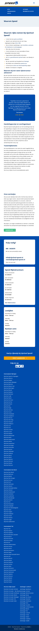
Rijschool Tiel (7, 528)
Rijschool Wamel (8, 578)
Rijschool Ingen (7, 552)
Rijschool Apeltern (8, 532)
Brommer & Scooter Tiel (10, 599)
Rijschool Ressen (8, 449)
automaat (30, 45)
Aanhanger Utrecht (25, 612)
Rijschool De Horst (8, 400)
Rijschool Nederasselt (9, 439)
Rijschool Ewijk (7, 408)
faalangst (26, 61)
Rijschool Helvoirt (8, 490)
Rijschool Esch (7, 482)
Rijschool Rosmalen (9, 504)
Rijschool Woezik (8, 463)
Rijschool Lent (7, 425)
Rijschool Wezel (8, 457)
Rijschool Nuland (8, 500)
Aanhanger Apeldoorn (25, 589)
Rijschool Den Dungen (9, 478)
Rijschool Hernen (8, 417)
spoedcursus (23, 63)
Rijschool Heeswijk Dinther (10, 488)
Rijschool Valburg (8, 453)
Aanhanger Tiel (24, 611)
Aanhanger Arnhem (25, 591)
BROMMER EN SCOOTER (28, 11)
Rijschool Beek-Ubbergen (10, 382)
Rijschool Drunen (8, 480)
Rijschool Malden (8, 433)
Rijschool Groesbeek (9, 414)
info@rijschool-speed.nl (14, 257)
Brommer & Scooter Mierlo (10, 595)
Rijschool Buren (8, 536)
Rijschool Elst (7, 406)
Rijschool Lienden (8, 429)
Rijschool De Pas (8, 402)
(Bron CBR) (18, 43)
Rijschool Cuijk (7, 396)
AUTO (8, 9)
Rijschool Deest (7, 398)
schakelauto (9, 47)
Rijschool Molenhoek (9, 435)
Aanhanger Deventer (25, 599)
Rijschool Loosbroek (9, 496)
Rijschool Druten (8, 404)
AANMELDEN (9, 230)
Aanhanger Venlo (24, 614)
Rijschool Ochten (8, 564)
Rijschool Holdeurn (8, 423)
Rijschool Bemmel (8, 384)
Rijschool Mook (7, 437)
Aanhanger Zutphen (25, 618)
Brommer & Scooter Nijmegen (11, 597)
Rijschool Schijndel (8, 506)
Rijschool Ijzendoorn (9, 550)
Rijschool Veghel (8, 511)
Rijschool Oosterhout (9, 443)
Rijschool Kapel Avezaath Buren (12, 554)
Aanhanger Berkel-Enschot (26, 593)
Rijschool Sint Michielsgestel (11, 507)
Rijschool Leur (7, 427)
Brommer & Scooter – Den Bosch (12, 591)
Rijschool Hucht (8, 548)
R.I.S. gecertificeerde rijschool (15, 57)
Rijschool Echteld (8, 540)
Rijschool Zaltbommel (9, 521)
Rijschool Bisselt (8, 390)
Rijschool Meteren (8, 562)
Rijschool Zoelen (8, 582)
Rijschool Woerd (8, 580)
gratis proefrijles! (18, 39)
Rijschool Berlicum (8, 474)
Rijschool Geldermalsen (10, 544)
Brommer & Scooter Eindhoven (11, 593)
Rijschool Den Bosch (9, 472)
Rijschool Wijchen (8, 459)
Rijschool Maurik (8, 558)
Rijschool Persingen (9, 445)
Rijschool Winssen (8, 461)
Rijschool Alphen (8, 530)
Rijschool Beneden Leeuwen (11, 534)
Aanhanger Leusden (25, 605)
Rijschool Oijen (7, 566)
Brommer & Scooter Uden (10, 601)
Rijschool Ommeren (9, 568)
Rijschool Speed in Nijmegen (11, 376)
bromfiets (25, 45)
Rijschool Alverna (8, 378)
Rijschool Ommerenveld (10, 570)
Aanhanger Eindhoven (25, 601)
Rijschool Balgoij (8, 380)
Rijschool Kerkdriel (8, 494)
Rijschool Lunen (8, 431)
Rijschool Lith (7, 556)
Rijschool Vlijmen (8, 517)
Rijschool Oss (7, 502)
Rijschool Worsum (8, 465)
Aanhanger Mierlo (24, 609)
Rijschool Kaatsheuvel (9, 492)
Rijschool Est (7, 542)
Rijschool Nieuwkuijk (9, 498)
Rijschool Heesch (8, 486)
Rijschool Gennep (8, 410)
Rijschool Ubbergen (9, 451)
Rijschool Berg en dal (9, 386)
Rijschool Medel (8, 560)
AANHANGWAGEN (11, 11)
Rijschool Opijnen (8, 574)
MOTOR (9, 13)
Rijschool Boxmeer (8, 394)
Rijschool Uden (7, 509)
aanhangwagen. (18, 47)
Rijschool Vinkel (8, 515)
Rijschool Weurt (8, 455)
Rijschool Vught (8, 519)
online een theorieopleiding (20, 65)
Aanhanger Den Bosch (25, 597)
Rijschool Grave (8, 412)
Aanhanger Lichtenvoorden (27, 607)
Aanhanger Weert (24, 616)
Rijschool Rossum (8, 576)
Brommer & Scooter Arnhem (11, 589)
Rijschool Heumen (8, 421)
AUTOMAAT (25, 9)
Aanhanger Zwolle (24, 620)
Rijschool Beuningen (9, 388)
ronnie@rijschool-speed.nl (15, 260)
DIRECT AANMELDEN (19, 358)
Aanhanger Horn (24, 603)
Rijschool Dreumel (8, 538)
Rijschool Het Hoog (8, 419)
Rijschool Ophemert (9, 572)
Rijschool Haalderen (9, 416)
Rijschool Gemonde (8, 484)
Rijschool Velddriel (8, 513)
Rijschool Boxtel (8, 476)
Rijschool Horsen (8, 546)
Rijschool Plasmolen (9, 447)
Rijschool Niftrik (8, 441)
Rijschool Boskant (8, 392)
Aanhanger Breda (24, 595)
